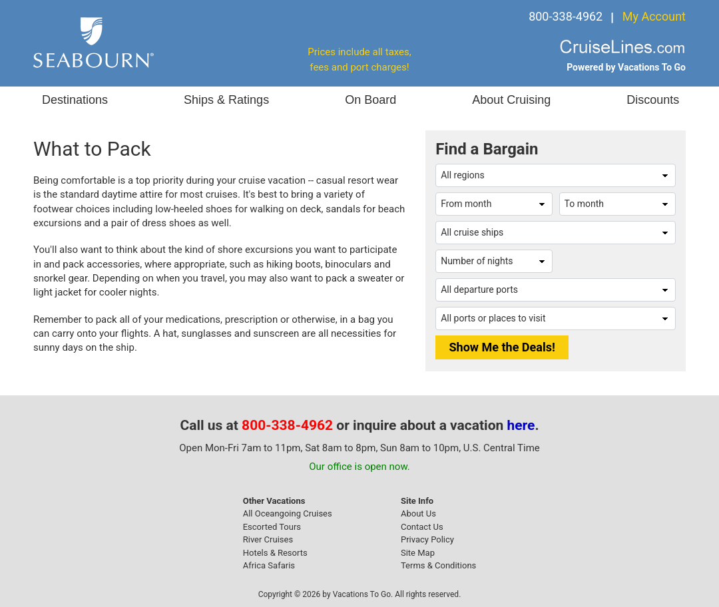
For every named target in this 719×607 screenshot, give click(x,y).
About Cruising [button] (511, 99)
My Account (654, 16)
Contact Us (422, 527)
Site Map (418, 553)
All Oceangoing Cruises (287, 513)
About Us (418, 513)
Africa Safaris (269, 565)
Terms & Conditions (438, 565)
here (521, 425)
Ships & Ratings (226, 99)
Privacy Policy (427, 539)
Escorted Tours (272, 527)
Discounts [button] (652, 99)
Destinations (75, 99)
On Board (370, 99)
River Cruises (268, 539)
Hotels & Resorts (275, 553)
